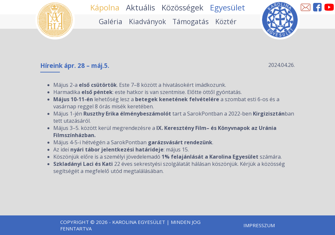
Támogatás (190, 21)
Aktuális (140, 7)
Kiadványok (147, 21)
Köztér (226, 21)
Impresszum (259, 225)
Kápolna (104, 7)
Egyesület (227, 7)
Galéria (110, 21)
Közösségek (182, 7)
